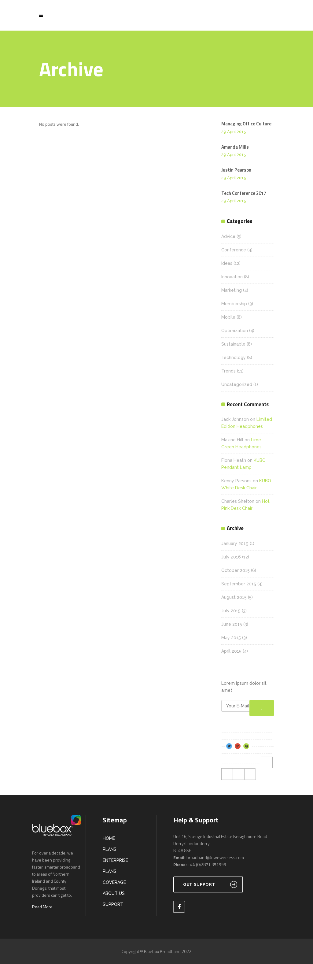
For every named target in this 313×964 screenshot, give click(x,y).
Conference (233, 249)
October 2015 (235, 570)
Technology (233, 357)
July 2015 (231, 610)
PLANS (109, 849)
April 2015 (231, 651)
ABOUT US (114, 893)
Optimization (234, 330)
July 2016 (231, 556)
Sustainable (233, 344)
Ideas (226, 263)
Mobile (228, 317)
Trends (228, 371)
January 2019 (235, 543)
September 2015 (238, 583)
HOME (109, 838)
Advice (228, 236)
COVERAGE (114, 882)
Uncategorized (236, 384)
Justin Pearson (236, 169)
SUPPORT (113, 904)
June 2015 (231, 624)
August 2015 (234, 597)
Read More (42, 906)
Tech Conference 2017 (243, 193)
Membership (234, 303)
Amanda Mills (235, 146)
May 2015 (231, 637)
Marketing (231, 290)
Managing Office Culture (246, 123)
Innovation (232, 276)
